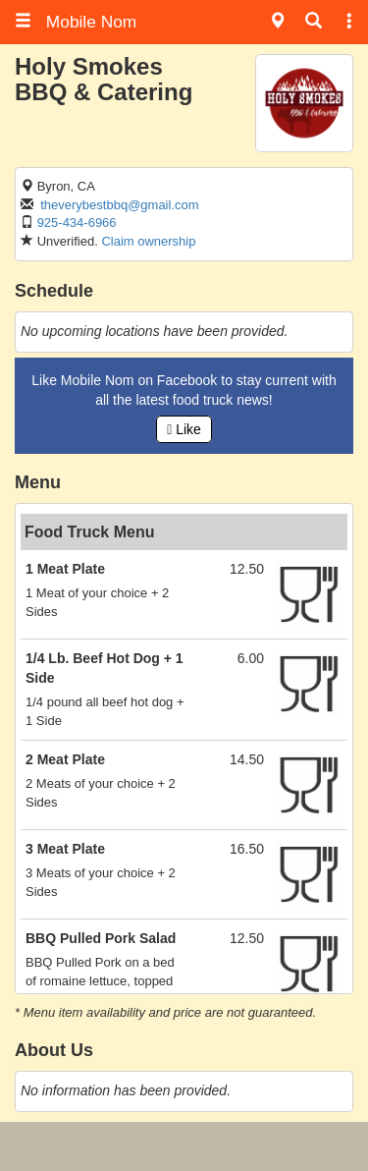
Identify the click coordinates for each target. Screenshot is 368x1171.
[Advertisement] (184, 1146)
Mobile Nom (75, 21)
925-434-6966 (77, 222)
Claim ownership (148, 241)
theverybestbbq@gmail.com (119, 204)
